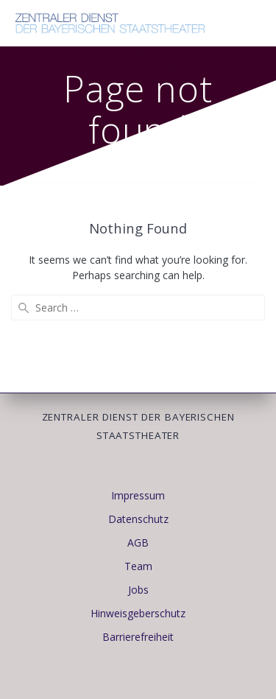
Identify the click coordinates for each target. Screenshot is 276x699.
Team (138, 566)
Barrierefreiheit (138, 637)
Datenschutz (138, 519)
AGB (138, 542)
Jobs (138, 590)
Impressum (138, 495)
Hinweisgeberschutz (138, 613)
